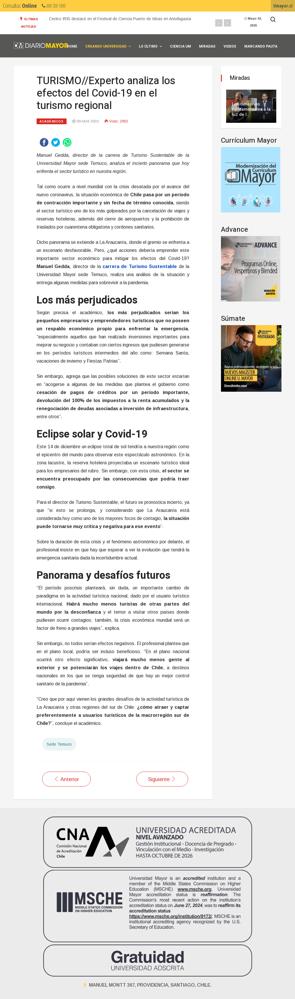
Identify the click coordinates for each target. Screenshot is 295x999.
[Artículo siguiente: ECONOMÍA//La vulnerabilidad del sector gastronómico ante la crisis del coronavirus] (162, 779)
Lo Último (148, 46)
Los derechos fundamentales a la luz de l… (251, 109)
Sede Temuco (59, 744)
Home (72, 46)
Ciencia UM (180, 46)
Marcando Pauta (260, 46)
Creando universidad (105, 46)
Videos (230, 46)
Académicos (51, 121)
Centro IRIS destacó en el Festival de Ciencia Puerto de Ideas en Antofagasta (120, 19)
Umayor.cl (282, 6)
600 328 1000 (53, 6)
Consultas (20, 6)
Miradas (207, 46)
